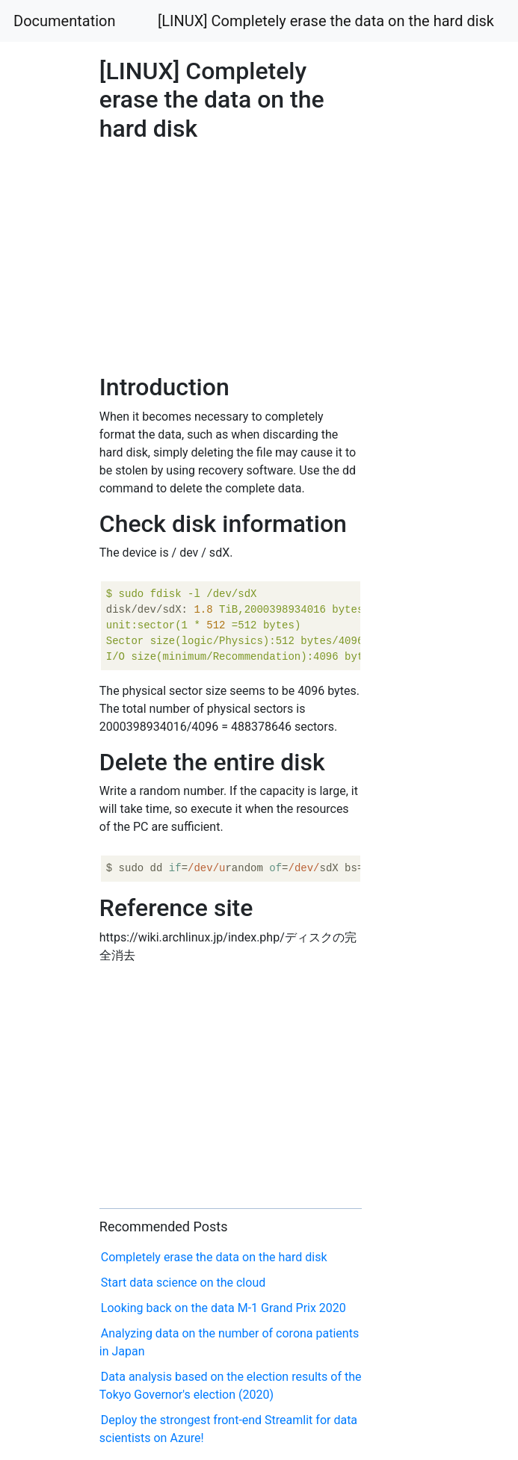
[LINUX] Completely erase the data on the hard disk (326, 21)
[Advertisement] (419, 516)
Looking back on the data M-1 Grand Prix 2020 (223, 1308)
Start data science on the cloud (183, 1282)
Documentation (64, 21)
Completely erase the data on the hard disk (214, 1257)
